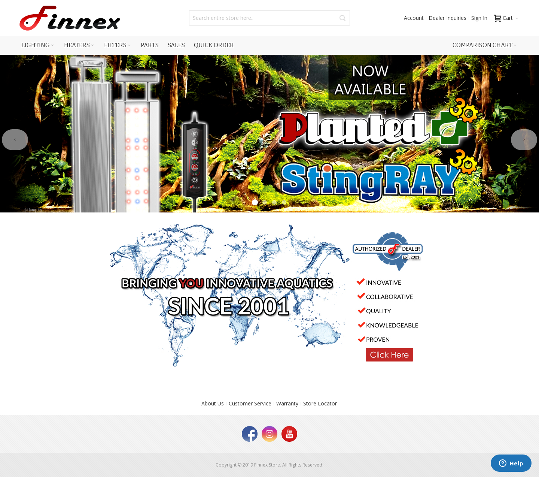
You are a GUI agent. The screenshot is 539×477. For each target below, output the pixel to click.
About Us (212, 403)
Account (414, 17)
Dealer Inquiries (447, 17)
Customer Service (250, 403)
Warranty (287, 403)
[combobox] (269, 17)
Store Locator (320, 403)
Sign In (479, 17)
